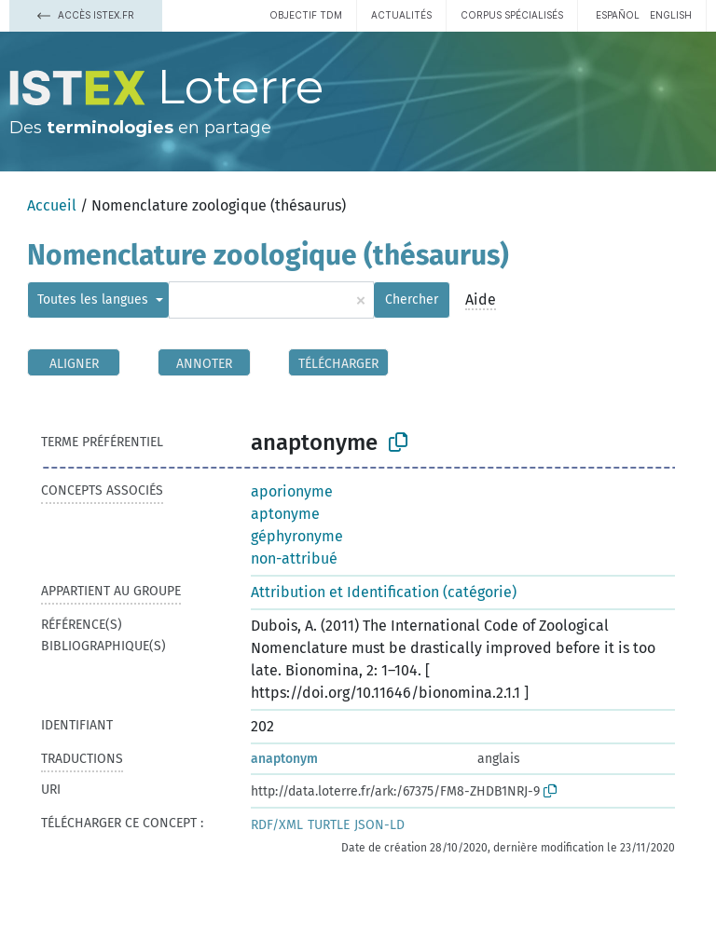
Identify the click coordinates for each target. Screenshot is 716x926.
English (671, 14)
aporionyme (292, 491)
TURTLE (329, 825)
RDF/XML (277, 825)
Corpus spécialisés (512, 14)
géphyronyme (297, 536)
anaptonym (284, 759)
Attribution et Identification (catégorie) (383, 592)
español (618, 14)
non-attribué (294, 558)
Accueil (51, 205)
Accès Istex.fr (85, 14)
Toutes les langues (94, 299)
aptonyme (285, 514)
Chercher (411, 299)
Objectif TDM (305, 14)
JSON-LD (379, 825)
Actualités (401, 14)
